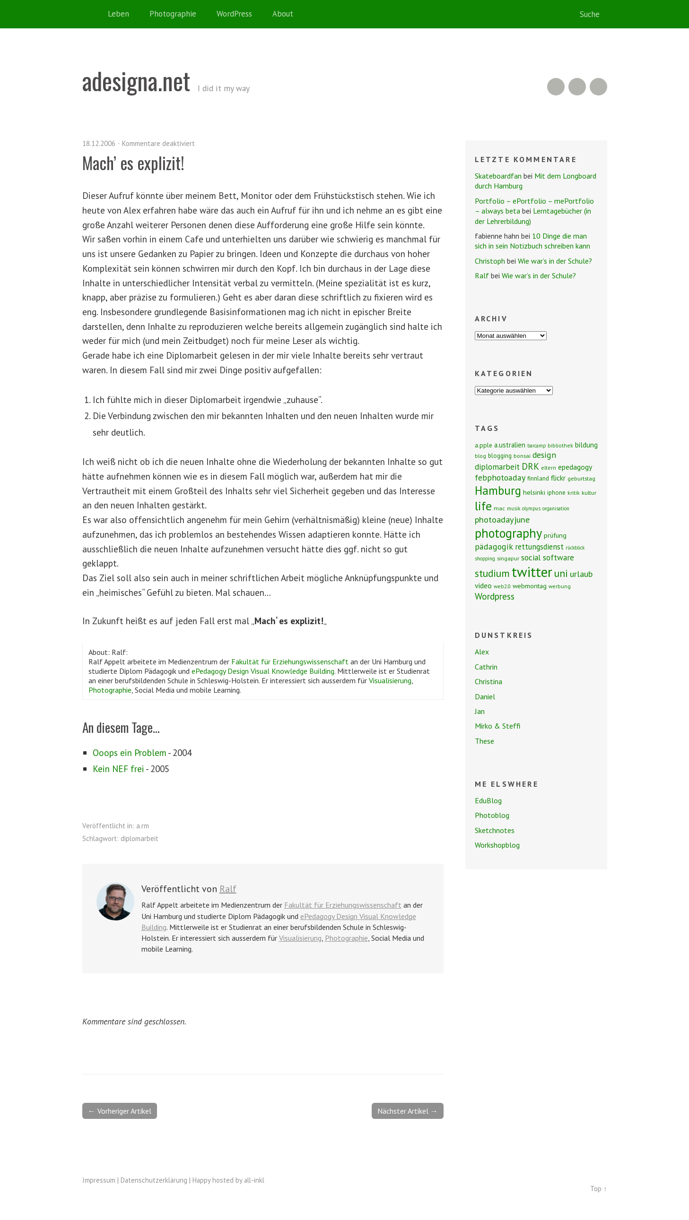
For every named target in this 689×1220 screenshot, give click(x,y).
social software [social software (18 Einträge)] (547, 557)
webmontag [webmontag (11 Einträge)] (530, 586)
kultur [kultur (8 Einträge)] (589, 492)
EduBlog (488, 800)
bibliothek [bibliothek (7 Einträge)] (560, 445)
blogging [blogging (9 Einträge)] (500, 456)
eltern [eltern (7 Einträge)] (548, 467)
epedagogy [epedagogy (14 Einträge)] (575, 467)
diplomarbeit (139, 838)
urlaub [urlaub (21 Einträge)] (581, 573)
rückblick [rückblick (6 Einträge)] (575, 547)
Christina (488, 681)
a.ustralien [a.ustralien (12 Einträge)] (509, 444)
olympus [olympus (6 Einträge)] (531, 508)
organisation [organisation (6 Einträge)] (555, 508)
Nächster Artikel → (407, 1111)
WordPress (234, 14)
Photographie (172, 14)
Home (91, 14)
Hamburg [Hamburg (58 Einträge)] (498, 490)
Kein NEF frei (118, 768)
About (282, 14)
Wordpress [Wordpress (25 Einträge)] (495, 596)
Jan (480, 711)
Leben (118, 14)
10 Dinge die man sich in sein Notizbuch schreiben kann (532, 240)
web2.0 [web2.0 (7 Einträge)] (502, 586)
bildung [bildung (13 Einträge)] (586, 444)
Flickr (577, 86)
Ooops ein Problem (129, 752)
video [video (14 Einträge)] (483, 585)
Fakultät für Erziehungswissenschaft (290, 661)
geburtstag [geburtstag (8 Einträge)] (581, 478)
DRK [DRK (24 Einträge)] (530, 466)
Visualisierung (390, 680)
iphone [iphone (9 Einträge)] (556, 493)
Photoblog (492, 815)
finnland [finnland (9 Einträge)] (538, 478)
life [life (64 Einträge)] (483, 506)
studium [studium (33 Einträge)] (492, 573)
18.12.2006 (98, 143)
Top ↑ (598, 1188)
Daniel (485, 696)
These (484, 741)
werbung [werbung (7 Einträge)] (560, 586)
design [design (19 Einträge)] (544, 454)
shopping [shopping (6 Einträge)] (485, 558)
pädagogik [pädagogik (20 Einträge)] (494, 546)
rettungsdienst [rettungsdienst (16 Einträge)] (539, 546)
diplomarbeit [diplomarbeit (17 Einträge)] (497, 467)
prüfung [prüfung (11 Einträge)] (555, 535)
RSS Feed (556, 86)
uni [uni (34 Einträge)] (561, 573)
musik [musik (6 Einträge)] (513, 508)
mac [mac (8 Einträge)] (499, 508)
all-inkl (254, 1180)
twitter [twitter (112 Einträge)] (532, 572)
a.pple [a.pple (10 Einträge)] (483, 445)
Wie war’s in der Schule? (555, 261)
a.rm (142, 825)
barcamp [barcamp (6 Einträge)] (536, 445)
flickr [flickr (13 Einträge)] (558, 477)
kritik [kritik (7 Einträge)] (573, 492)
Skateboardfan (498, 175)
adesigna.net (136, 80)
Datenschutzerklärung (154, 1180)
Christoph (490, 261)
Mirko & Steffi (498, 725)
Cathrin (486, 666)
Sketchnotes (495, 830)
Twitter (598, 86)
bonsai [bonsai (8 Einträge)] (522, 455)
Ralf (227, 889)
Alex (482, 651)
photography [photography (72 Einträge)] (508, 533)
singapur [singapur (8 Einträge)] (508, 558)
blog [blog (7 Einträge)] (480, 455)
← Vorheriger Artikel (119, 1111)
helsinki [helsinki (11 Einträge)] (534, 492)
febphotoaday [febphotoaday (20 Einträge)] (500, 477)
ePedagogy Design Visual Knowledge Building (263, 671)
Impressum (98, 1180)
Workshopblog (497, 845)
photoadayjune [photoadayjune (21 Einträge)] (502, 519)
